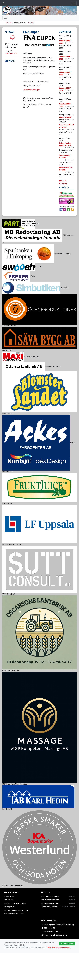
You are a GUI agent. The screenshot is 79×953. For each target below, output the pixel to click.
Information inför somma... (50, 896)
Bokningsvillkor (9, 907)
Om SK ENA (9, 22)
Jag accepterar (67, 943)
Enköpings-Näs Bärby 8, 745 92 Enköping (59, 925)
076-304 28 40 (49, 928)
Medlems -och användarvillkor (15, 903)
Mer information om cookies (14, 914)
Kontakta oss (9, 900)
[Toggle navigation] (74, 3)
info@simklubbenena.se (52, 932)
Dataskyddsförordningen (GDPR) (16, 910)
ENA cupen (30, 22)
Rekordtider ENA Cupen (31, 90)
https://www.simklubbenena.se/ (55, 935)
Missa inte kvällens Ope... (50, 903)
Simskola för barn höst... (49, 907)
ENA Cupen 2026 (11, 53)
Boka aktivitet (9, 896)
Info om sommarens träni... (50, 900)
